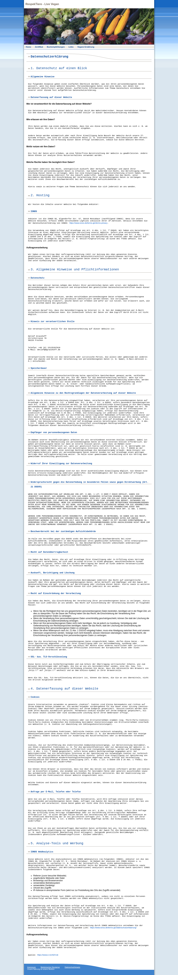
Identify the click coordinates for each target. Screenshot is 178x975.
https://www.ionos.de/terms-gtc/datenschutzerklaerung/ (113, 928)
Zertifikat (39, 47)
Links (71, 47)
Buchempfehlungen (56, 47)
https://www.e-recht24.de (47, 955)
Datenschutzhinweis (72, 967)
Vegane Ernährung (85, 47)
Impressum (31, 967)
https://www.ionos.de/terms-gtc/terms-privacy (88, 223)
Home (28, 47)
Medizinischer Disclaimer (50, 967)
